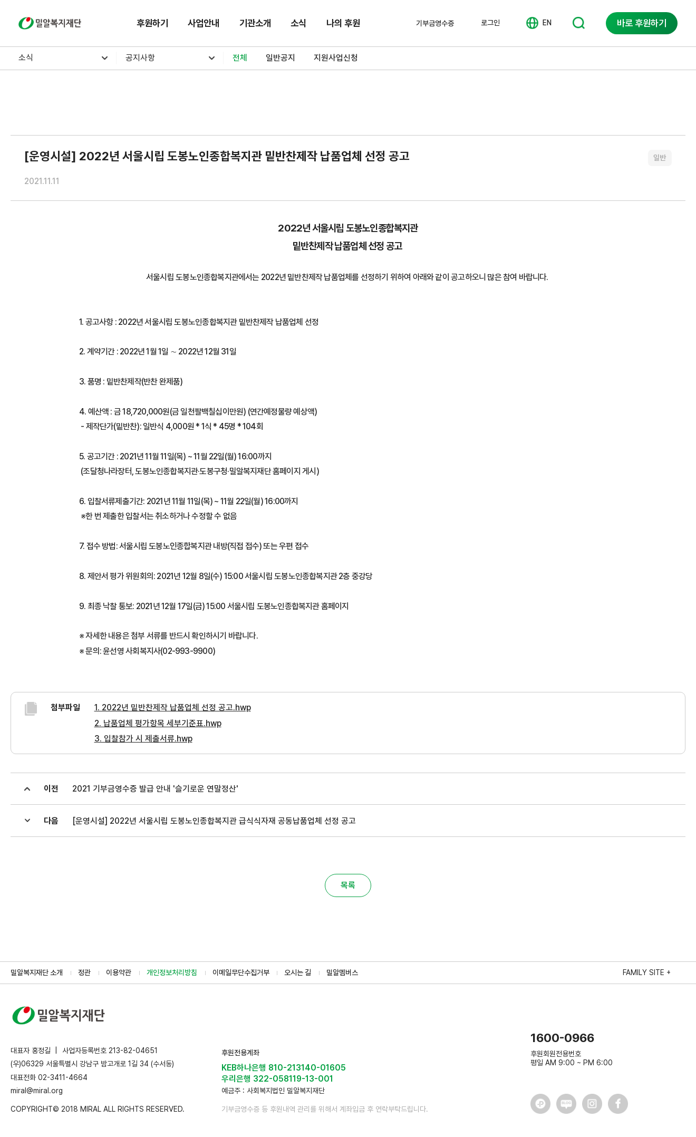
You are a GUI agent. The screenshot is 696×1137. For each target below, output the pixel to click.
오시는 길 (297, 972)
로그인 (490, 22)
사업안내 (203, 22)
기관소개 (255, 22)
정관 (84, 972)
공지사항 (140, 58)
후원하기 (152, 22)
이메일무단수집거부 (240, 972)
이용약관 (118, 972)
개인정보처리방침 (172, 972)
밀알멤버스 (342, 972)
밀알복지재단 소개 (37, 972)
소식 (298, 22)
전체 (240, 58)
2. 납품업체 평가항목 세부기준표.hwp (157, 723)
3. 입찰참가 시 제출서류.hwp (143, 739)
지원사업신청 (336, 58)
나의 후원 (343, 22)
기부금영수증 (435, 23)
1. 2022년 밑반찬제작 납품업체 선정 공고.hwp (172, 707)
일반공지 (280, 58)
